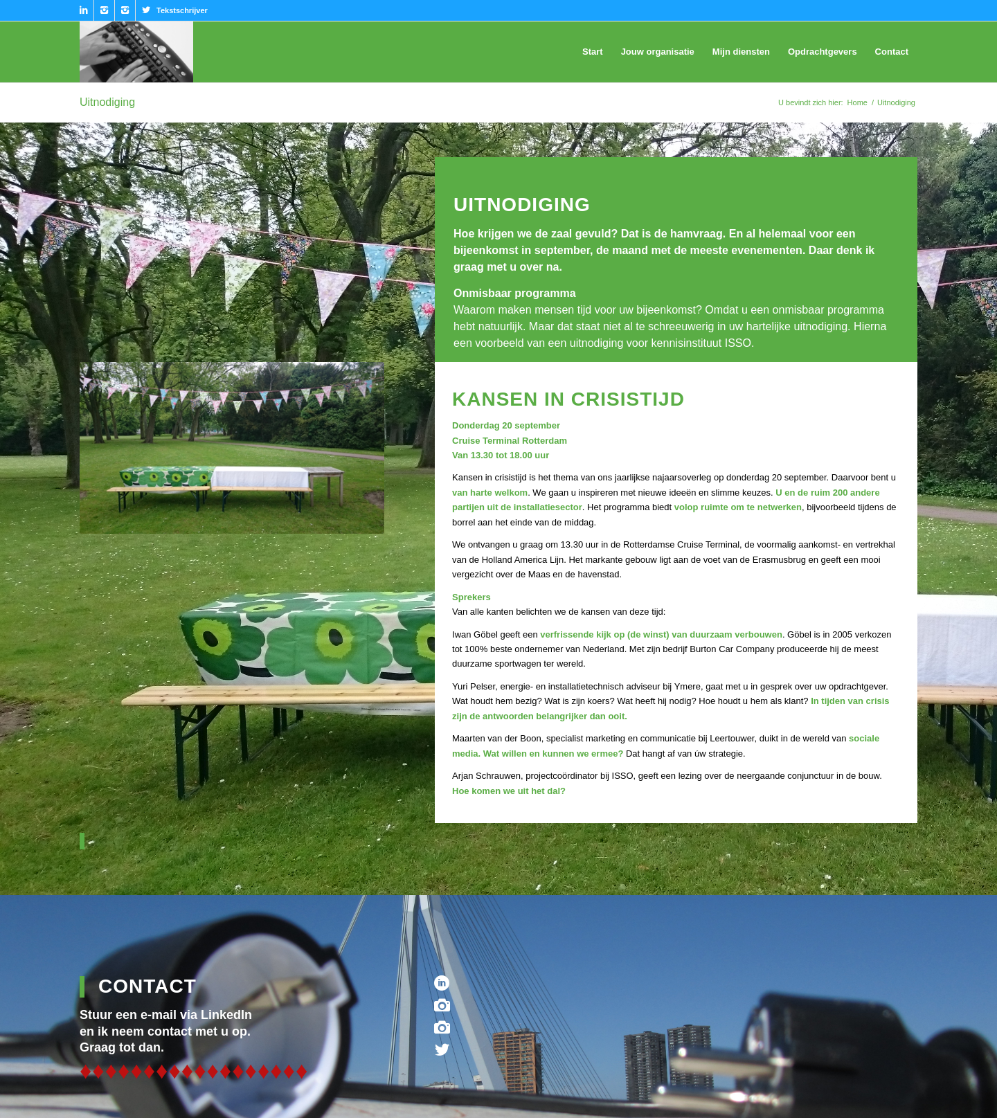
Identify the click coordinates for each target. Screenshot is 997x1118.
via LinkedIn (216, 1015)
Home (857, 102)
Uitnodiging (107, 102)
